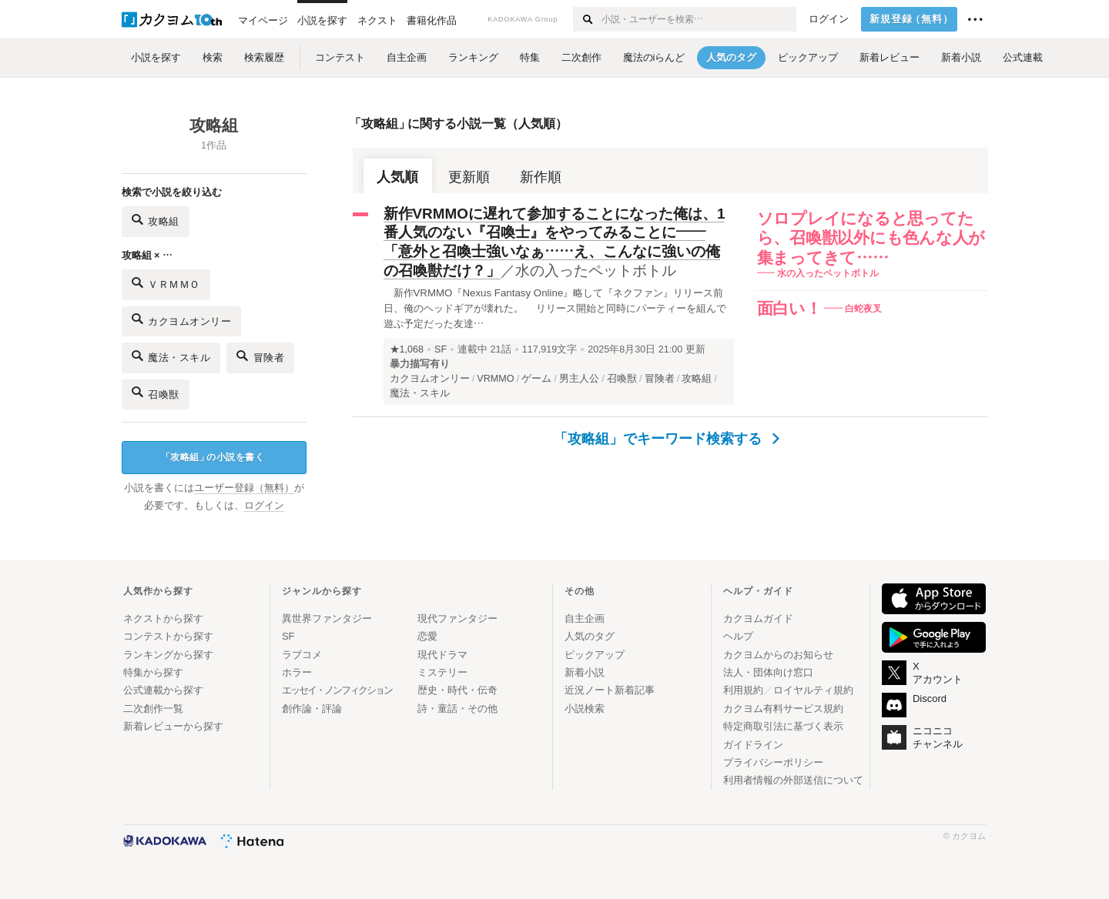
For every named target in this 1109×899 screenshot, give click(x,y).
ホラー (297, 672)
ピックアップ (595, 654)
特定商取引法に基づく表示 (783, 726)
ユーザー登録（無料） (244, 488)
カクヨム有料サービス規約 (783, 708)
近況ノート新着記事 (610, 690)
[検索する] (586, 19)
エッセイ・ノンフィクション (337, 690)
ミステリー (442, 672)
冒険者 (260, 356)
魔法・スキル (171, 356)
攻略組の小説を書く (213, 457)
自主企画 (585, 618)
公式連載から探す (163, 690)
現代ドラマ (442, 654)
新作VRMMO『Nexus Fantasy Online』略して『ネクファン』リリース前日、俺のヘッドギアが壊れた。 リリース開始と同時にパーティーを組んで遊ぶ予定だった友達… (555, 308)
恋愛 (427, 636)
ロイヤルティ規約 (813, 690)
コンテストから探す (168, 636)
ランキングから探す (168, 654)
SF (440, 349)
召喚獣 (155, 392)
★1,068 (407, 349)
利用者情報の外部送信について (793, 780)
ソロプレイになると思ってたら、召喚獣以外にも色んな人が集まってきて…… (871, 237)
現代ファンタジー (457, 618)
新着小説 (585, 672)
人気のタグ (590, 636)
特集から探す (153, 672)
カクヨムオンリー (182, 319)
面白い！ (789, 308)
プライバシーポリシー (773, 762)
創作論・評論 (312, 708)
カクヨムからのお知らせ (778, 654)
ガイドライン (753, 744)
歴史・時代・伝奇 (457, 690)
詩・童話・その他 (457, 708)
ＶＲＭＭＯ (166, 283)
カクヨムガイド (758, 618)
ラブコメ (302, 654)
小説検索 (585, 708)
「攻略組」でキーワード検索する (666, 438)
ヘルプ (738, 636)
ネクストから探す (163, 618)
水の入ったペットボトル (595, 270)
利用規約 (743, 690)
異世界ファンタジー (327, 618)
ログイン (829, 19)
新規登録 (911, 19)
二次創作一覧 (153, 708)
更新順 (469, 177)
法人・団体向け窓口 (768, 672)
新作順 (540, 177)
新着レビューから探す (173, 726)
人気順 (397, 177)
